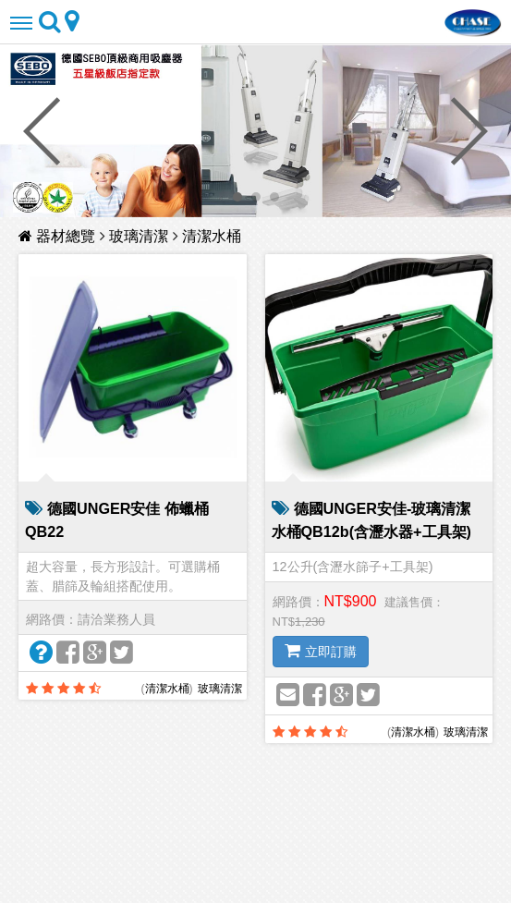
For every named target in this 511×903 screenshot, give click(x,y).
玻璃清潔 (138, 236)
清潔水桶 (211, 236)
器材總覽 (59, 236)
